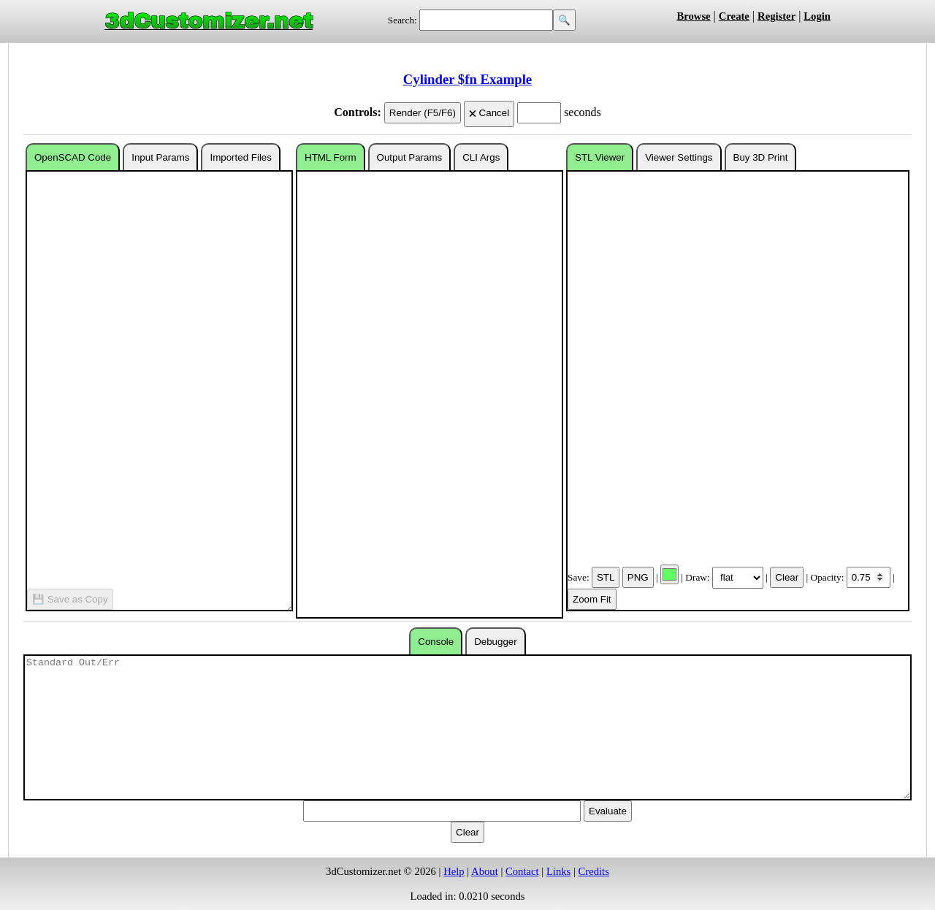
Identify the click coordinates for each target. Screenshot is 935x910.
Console (436, 641)
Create (734, 16)
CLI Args (481, 157)
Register (776, 16)
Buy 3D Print (760, 157)
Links (558, 871)
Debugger (495, 641)
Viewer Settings (678, 157)
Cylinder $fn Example (467, 79)
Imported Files (240, 157)
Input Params (160, 157)
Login (817, 16)
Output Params (410, 157)
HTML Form (330, 157)
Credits (594, 871)
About (484, 871)
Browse (693, 16)
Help (454, 871)
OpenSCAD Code (72, 157)
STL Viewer (600, 157)
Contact (522, 871)
